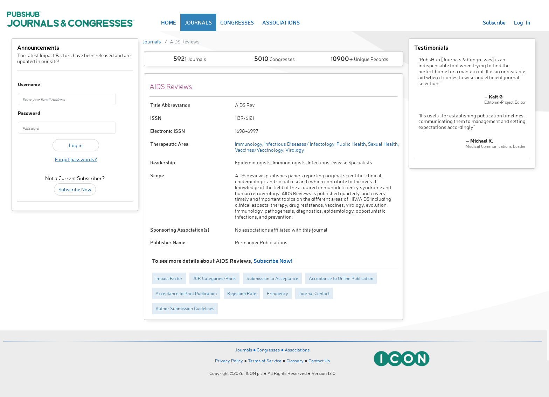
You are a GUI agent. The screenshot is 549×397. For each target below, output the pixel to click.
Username (26, 85)
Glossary (295, 360)
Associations (297, 349)
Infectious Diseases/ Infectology (298, 144)
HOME (168, 22)
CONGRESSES (237, 22)
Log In (522, 22)
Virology (294, 150)
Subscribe (494, 22)
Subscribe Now (74, 189)
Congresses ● (271, 349)
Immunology (248, 144)
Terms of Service (265, 360)
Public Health (350, 144)
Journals (152, 42)
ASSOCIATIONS (281, 22)
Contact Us (319, 360)
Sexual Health (382, 144)
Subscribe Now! (272, 260)
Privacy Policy (229, 360)
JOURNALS (198, 22)
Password (26, 113)
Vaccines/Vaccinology (259, 150)
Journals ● (246, 349)
